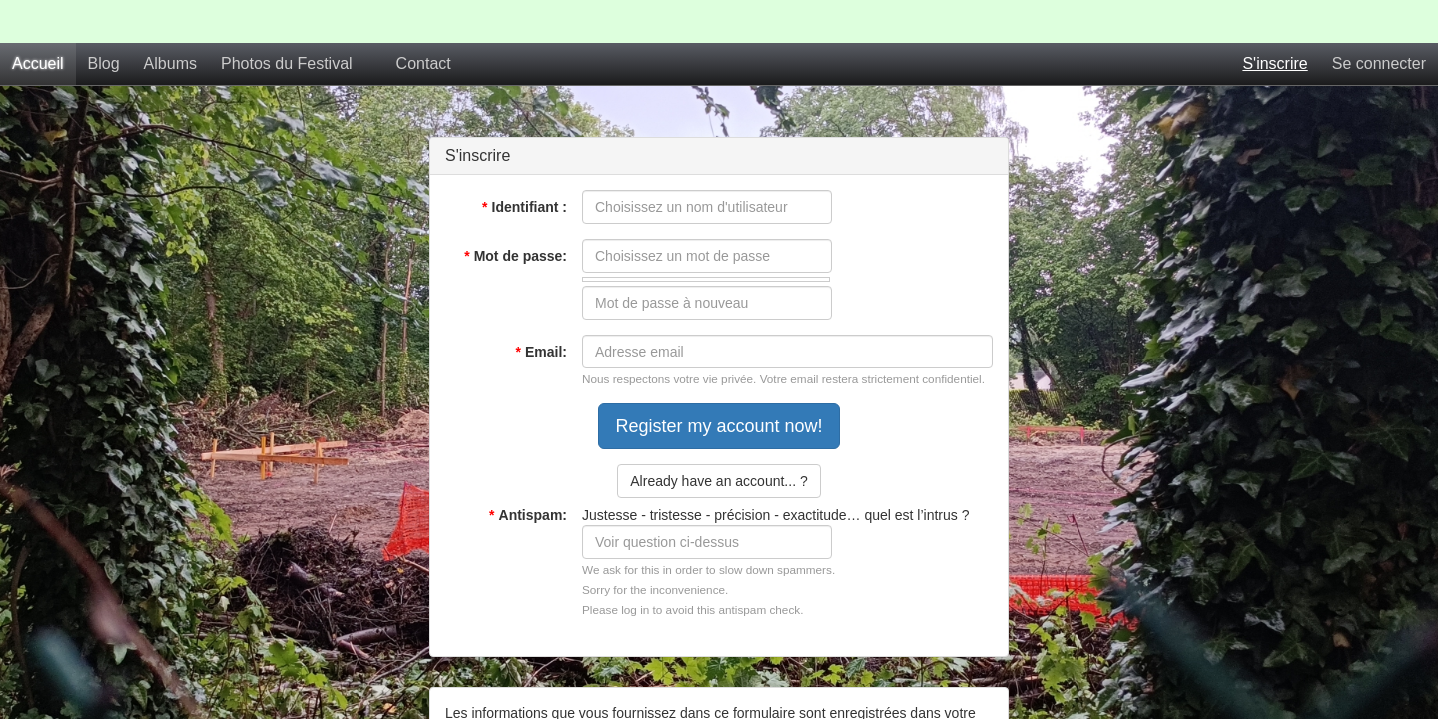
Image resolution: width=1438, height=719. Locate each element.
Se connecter (1379, 20)
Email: (541, 309)
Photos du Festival (287, 20)
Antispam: (528, 472)
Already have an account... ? (718, 438)
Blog (104, 20)
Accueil (38, 20)
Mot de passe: (515, 213)
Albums (170, 20)
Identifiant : (524, 164)
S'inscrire (1274, 20)
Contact (423, 20)
